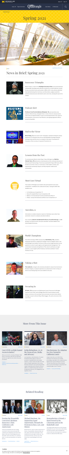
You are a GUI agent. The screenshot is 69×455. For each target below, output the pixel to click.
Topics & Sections (21, 6)
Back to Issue (6, 11)
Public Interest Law (33, 373)
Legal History (26, 441)
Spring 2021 (20, 347)
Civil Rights (26, 373)
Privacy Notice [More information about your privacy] (26, 452)
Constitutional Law (11, 441)
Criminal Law (4, 441)
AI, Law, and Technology (56, 368)
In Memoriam (55, 6)
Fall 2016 (43, 415)
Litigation (4, 361)
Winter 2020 (20, 415)
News (64, 1)
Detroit (18, 441)
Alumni (59, 1)
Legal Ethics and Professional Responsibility (10, 363)
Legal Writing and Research (57, 67)
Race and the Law (27, 442)
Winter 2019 (65, 415)
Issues (13, 6)
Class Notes (47, 6)
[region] (34, 451)
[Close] (66, 450)
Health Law (4, 364)
